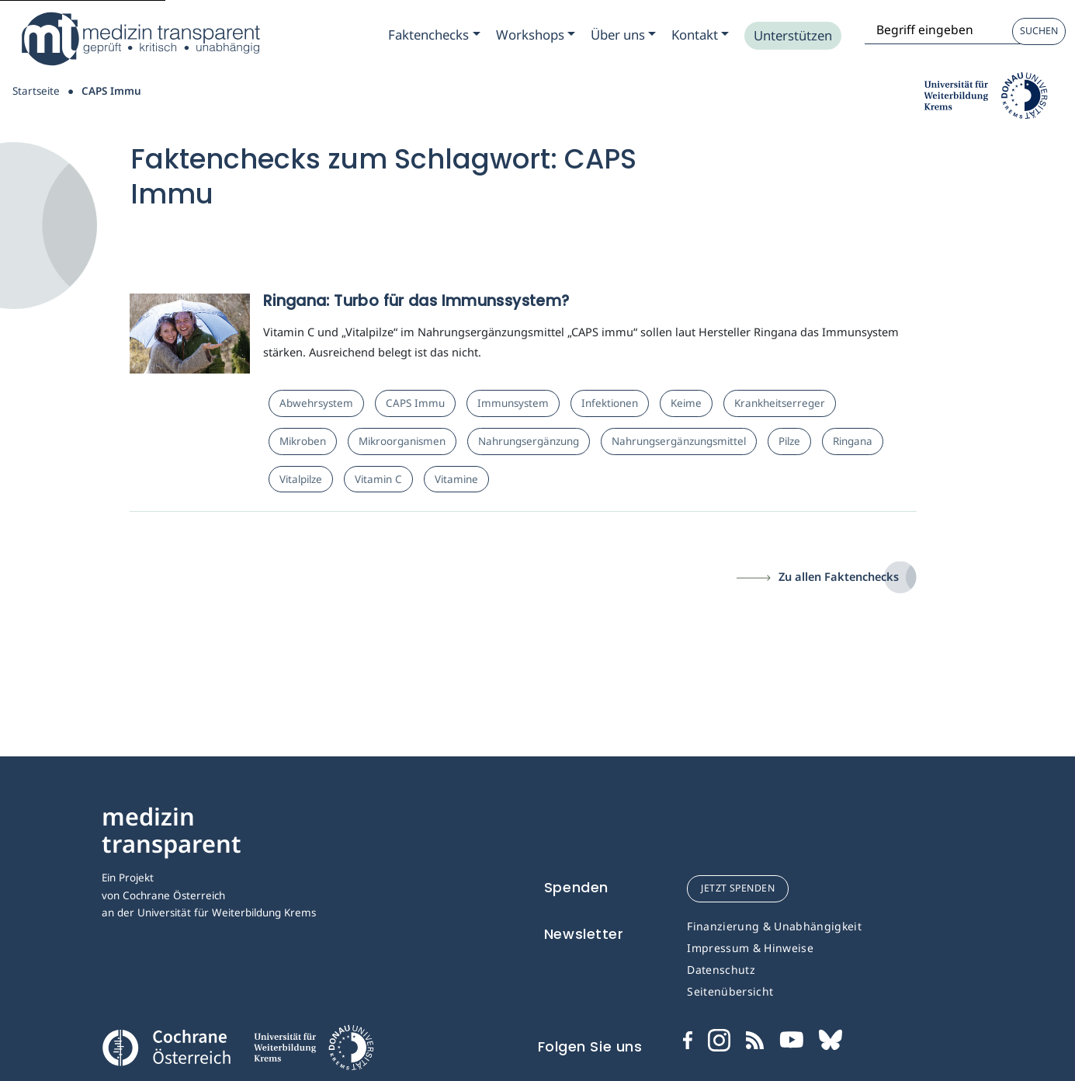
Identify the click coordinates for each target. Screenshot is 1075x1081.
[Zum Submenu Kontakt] (700, 35)
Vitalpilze (300, 479)
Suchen (1039, 30)
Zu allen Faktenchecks (839, 576)
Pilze (789, 441)
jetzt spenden (738, 888)
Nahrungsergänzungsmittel (679, 441)
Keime (686, 403)
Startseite (36, 91)
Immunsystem (513, 403)
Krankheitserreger (779, 403)
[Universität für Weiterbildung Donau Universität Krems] (313, 1052)
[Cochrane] (166, 1046)
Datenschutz (721, 969)
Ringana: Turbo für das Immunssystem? (416, 300)
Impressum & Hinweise (750, 947)
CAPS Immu (415, 403)
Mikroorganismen (402, 441)
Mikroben (302, 441)
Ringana (852, 441)
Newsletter (584, 934)
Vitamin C (378, 479)
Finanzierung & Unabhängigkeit (774, 926)
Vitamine (456, 479)
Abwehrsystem (316, 403)
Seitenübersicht (730, 991)
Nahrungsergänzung (528, 441)
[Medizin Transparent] (139, 39)
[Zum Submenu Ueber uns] (623, 35)
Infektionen (609, 403)
